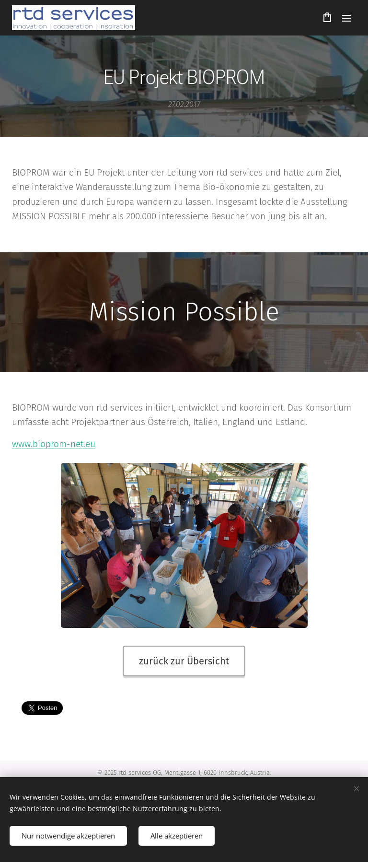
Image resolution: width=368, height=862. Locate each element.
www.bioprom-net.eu (53, 443)
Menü (346, 18)
